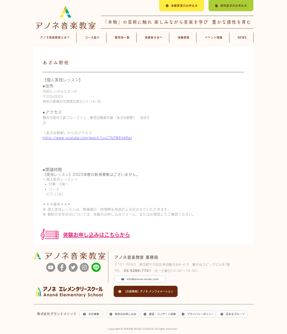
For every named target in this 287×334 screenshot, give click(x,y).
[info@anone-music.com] (140, 279)
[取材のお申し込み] (123, 314)
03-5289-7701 (137, 270)
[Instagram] (84, 267)
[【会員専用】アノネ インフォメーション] (146, 291)
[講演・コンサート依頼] (159, 314)
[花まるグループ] (232, 314)
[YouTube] (50, 267)
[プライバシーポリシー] (197, 314)
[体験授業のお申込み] (181, 5)
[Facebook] (61, 267)
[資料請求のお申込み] (231, 5)
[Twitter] (73, 267)
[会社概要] (91, 314)
